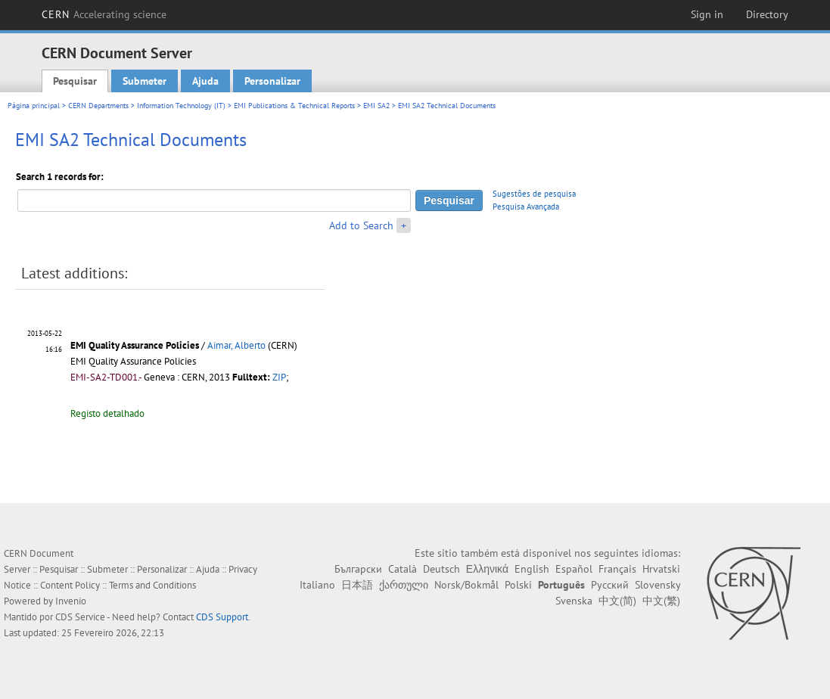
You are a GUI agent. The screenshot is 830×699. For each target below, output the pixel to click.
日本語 (357, 585)
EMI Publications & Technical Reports (294, 105)
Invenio (70, 601)
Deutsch (441, 569)
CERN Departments (98, 105)
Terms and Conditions (152, 585)
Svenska (573, 600)
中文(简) (617, 600)
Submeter (144, 81)
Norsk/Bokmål (466, 585)
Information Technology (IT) (181, 105)
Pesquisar (75, 81)
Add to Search (361, 225)
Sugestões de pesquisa (534, 193)
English (531, 569)
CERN (104, 14)
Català (402, 569)
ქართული (403, 585)
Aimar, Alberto (236, 345)
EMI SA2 (376, 105)
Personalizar (272, 81)
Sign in (707, 14)
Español (573, 569)
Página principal (34, 105)
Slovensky (657, 585)
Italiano (317, 585)
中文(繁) (661, 600)
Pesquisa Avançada (526, 206)
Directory (767, 14)
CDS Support (222, 616)
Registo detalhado (107, 413)
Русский (610, 585)
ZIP (279, 377)
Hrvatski (661, 569)
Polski (518, 585)
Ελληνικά (487, 569)
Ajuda (205, 81)
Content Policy (70, 585)
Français (617, 569)
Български (358, 569)
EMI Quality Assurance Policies (134, 345)
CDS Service (80, 616)
